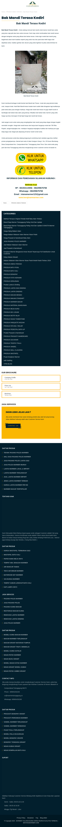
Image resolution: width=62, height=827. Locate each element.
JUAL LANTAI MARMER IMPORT (15, 477)
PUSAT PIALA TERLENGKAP (14, 730)
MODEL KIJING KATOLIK (12, 651)
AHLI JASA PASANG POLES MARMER (17, 457)
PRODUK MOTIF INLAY (12, 315)
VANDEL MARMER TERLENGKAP (16, 722)
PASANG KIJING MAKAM (12, 607)
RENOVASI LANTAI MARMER (14, 615)
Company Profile (10, 377)
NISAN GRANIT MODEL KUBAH (15, 667)
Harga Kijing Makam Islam (12, 231)
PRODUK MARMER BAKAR (13, 302)
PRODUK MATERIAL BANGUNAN (15, 305)
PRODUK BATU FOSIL (11, 267)
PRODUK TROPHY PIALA (12, 343)
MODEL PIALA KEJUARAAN (14, 734)
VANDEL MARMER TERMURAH (15, 726)
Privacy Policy (21, 818)
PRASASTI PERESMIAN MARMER (16, 718)
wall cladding (8, 360)
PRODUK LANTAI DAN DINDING (15, 288)
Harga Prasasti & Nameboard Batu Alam (17, 238)
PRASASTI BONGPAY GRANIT (14, 714)
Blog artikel (43, 818)
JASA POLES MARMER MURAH (15, 465)
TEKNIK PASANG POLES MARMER (16, 453)
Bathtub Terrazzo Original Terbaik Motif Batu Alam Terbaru (23, 219)
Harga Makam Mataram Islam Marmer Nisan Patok (20, 234)
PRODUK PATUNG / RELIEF (13, 326)
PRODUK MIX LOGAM (11, 312)
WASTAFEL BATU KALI (12, 555)
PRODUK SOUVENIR (11, 340)
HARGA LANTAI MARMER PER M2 (16, 485)
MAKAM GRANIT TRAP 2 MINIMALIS (16, 647)
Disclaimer (30, 818)
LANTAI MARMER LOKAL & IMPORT (16, 469)
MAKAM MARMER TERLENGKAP (15, 639)
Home (3, 12)
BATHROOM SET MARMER (13, 575)
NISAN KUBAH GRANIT (12, 746)
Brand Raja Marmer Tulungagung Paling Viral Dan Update (23, 222)
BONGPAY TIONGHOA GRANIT (15, 742)
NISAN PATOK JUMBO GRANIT (15, 671)
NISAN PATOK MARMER (12, 655)
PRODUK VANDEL (10, 346)
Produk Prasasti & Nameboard (14, 333)
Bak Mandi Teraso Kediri (23, 18)
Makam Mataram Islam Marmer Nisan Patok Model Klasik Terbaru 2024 (27, 260)
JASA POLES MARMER (12, 623)
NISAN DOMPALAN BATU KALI (15, 750)
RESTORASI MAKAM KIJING (14, 611)
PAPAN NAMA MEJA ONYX (13, 559)
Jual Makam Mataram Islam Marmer (16, 245)
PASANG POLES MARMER (13, 599)
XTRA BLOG (8, 364)
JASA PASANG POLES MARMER (15, 241)
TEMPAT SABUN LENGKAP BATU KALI (17, 583)
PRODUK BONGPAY (11, 274)
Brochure (8, 393)
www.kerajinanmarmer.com (31, 197)
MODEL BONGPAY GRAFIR (13, 738)
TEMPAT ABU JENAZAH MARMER (16, 563)
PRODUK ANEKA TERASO (14, 12)
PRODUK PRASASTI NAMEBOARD (16, 336)
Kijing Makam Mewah (11, 257)
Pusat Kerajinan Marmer (12, 357)
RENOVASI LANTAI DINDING (14, 619)
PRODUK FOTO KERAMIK (13, 278)
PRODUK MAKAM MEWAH (13, 295)
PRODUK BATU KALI (11, 271)
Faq (37, 818)
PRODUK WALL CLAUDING (13, 350)
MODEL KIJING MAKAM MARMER (16, 635)
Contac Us (13, 426)
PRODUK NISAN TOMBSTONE (14, 319)
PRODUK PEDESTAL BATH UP (14, 329)
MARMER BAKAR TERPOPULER (15, 489)
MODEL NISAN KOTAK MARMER (15, 663)
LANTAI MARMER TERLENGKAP (15, 473)
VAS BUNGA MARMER (12, 579)
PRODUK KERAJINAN (11, 281)
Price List (8, 385)
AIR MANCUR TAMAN (11, 567)
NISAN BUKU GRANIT (11, 659)
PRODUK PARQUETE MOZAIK (14, 322)
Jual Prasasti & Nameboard (13, 248)
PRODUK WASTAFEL (11, 353)
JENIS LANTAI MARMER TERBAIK (16, 481)
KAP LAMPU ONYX (10, 587)
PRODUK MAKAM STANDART (14, 298)
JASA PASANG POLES (12, 603)
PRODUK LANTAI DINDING (13, 291)
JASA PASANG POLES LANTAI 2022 (16, 461)
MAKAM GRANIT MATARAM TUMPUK (17, 643)
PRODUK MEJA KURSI (11, 309)
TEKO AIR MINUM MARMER (13, 571)
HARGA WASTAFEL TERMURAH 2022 (17, 551)
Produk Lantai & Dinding (12, 285)
